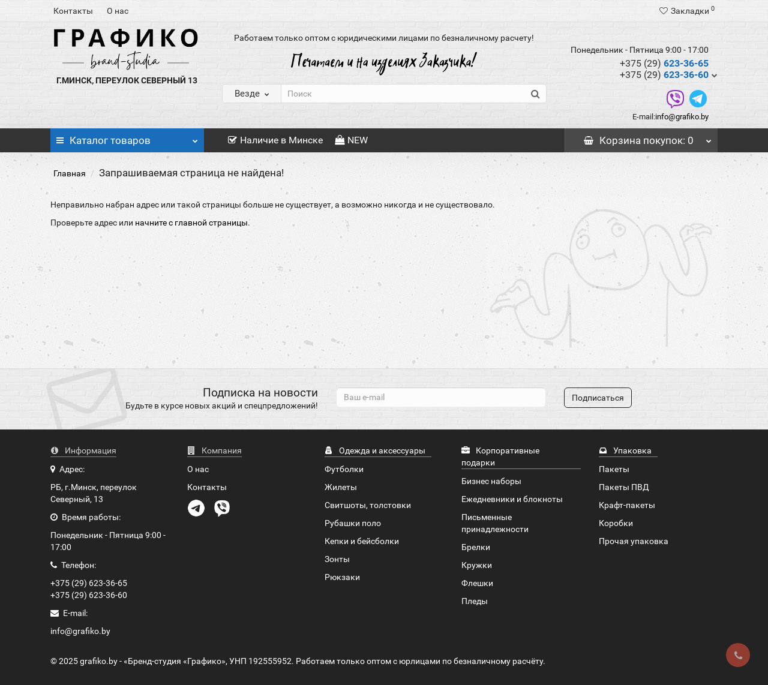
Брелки (475, 547)
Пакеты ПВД (624, 487)
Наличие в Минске (275, 140)
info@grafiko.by (682, 116)
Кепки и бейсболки (362, 541)
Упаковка (625, 450)
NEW (351, 140)
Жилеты (341, 487)
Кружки (476, 565)
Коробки (616, 523)
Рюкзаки (342, 577)
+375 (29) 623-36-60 (88, 595)
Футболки (344, 469)
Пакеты (614, 469)
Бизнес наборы (491, 481)
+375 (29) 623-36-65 (88, 583)
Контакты (73, 11)
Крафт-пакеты (627, 505)
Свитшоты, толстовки (368, 505)
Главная (69, 173)
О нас (117, 11)
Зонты (337, 559)
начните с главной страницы (191, 222)
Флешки (477, 583)
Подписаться (598, 397)
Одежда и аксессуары (375, 450)
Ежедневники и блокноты (512, 499)
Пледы (474, 601)
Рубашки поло (353, 523)
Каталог (127, 137)
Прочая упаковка (633, 541)
